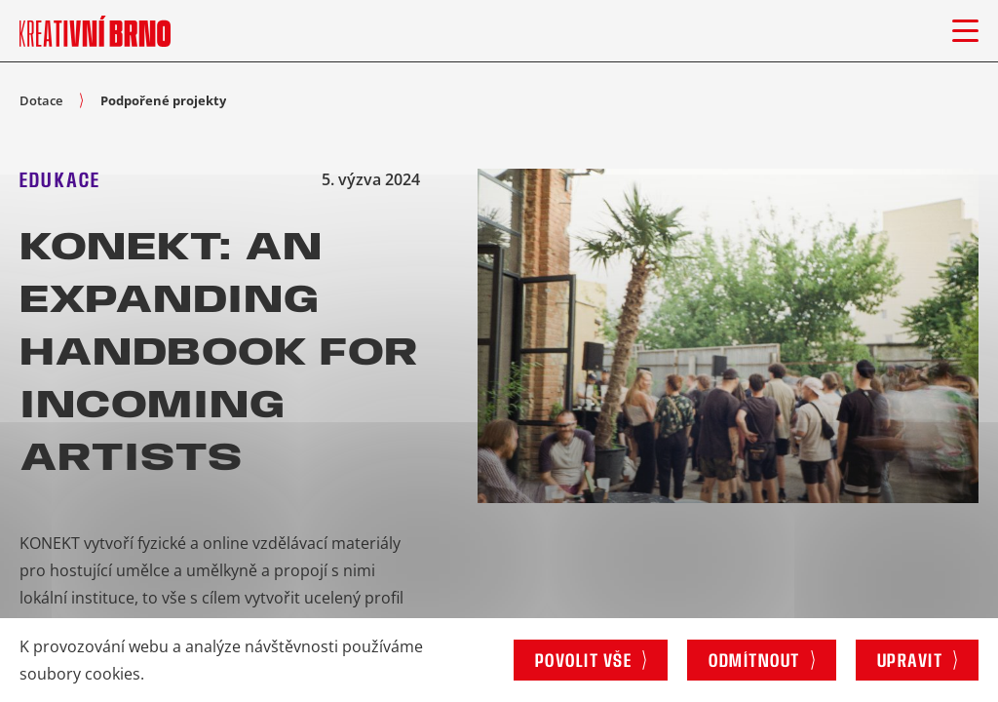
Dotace (40, 100)
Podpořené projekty (163, 100)
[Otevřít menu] (965, 31)
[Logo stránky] (95, 31)
